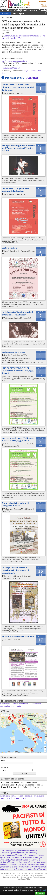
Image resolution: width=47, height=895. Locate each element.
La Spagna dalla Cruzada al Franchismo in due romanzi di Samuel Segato (15, 570)
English (20, 13)
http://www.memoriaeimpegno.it (14, 61)
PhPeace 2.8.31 (19, 875)
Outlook (33, 71)
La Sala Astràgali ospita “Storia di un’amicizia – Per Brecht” (17, 313)
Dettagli (43, 890)
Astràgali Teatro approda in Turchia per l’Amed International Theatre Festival (18, 148)
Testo (3, 760)
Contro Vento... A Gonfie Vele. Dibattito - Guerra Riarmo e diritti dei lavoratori (18, 87)
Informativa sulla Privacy (34, 875)
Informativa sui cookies (11, 877)
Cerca (43, 5)
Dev (6, 793)
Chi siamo (42, 1)
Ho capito (40, 893)
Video (13, 13)
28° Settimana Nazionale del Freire (18, 636)
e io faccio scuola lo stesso (13, 352)
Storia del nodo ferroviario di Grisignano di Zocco (15, 504)
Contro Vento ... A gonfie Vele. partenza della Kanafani (15, 189)
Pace (3, 10)
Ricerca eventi (10, 757)
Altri (3, 73)
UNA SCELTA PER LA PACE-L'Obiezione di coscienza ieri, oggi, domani (18, 370)
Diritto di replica (26, 877)
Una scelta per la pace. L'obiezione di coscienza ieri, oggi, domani (18, 439)
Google (25, 71)
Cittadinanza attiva (29, 10)
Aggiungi (32, 77)
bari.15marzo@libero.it (11, 68)
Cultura (9, 10)
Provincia (4, 767)
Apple (40, 71)
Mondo (17, 10)
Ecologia (42, 10)
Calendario (5, 13)
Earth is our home (10, 248)
